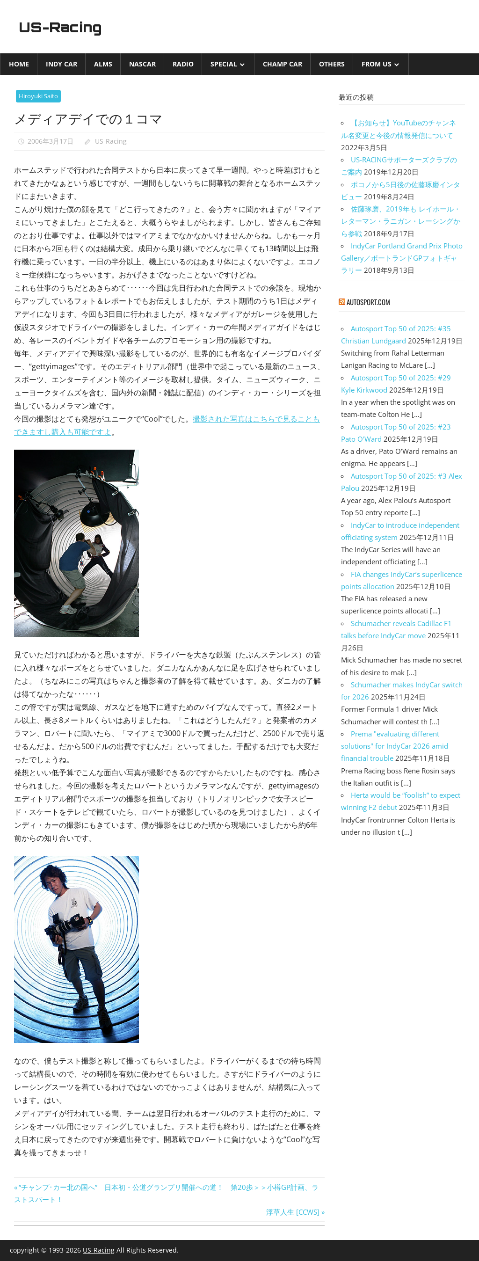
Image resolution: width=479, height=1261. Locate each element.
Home (19, 63)
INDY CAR (61, 63)
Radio (183, 63)
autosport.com (368, 302)
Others (332, 63)
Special (223, 63)
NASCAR (142, 63)
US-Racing (64, 26)
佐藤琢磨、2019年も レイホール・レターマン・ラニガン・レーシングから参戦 (401, 221)
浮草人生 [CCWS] (292, 1212)
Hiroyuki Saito (38, 96)
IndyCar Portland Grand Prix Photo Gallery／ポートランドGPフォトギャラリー (402, 258)
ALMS (103, 63)
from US (377, 63)
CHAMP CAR (282, 63)
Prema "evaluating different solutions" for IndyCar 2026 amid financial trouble (394, 746)
